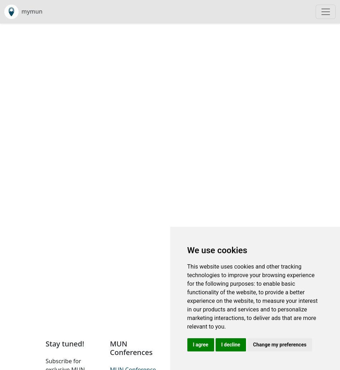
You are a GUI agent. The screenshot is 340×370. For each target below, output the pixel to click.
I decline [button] (230, 345)
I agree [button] (200, 345)
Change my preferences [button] (279, 345)
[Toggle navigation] (326, 12)
